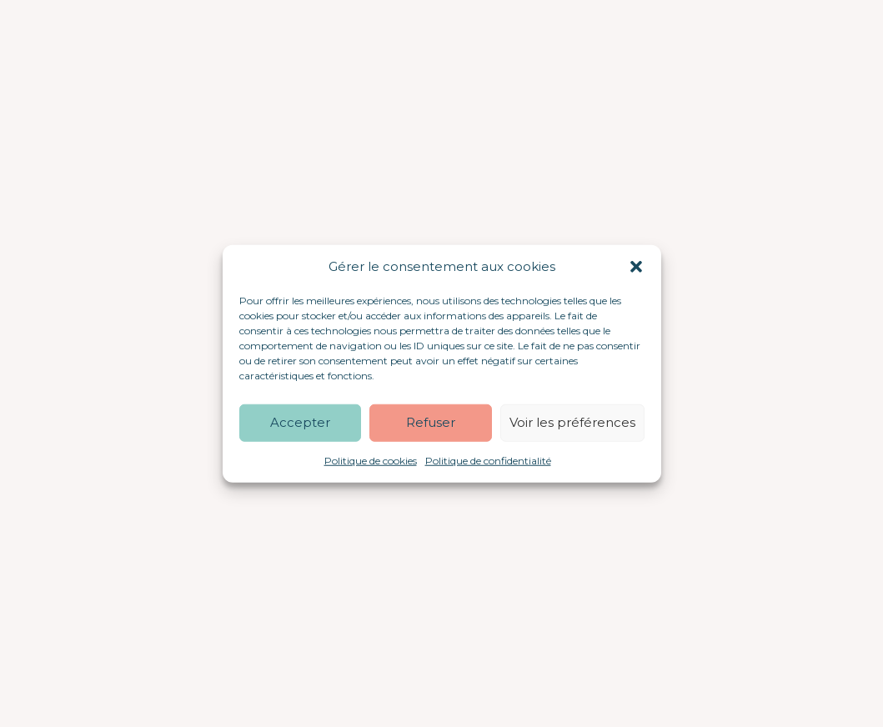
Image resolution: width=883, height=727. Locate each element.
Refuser (430, 422)
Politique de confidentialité (488, 460)
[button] (636, 266)
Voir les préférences (572, 422)
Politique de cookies (370, 460)
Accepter (300, 422)
